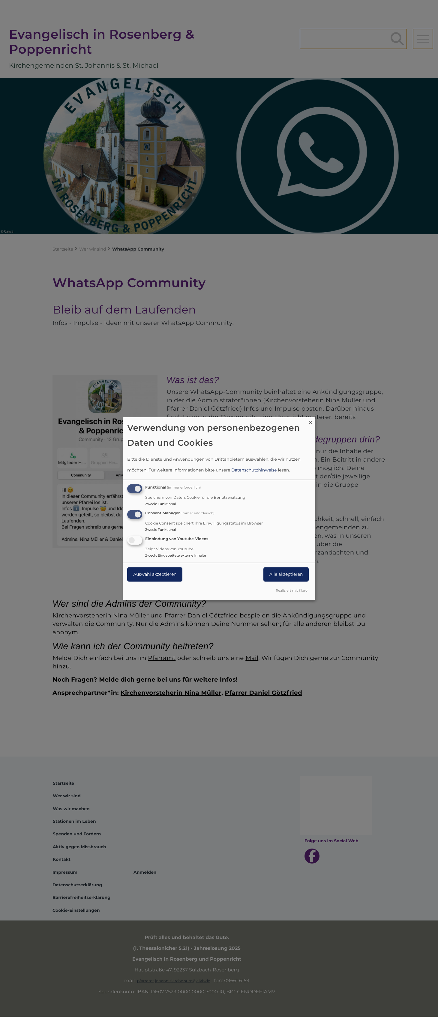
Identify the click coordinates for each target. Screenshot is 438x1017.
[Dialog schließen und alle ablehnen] (310, 420)
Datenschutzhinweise (254, 470)
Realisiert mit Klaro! (292, 590)
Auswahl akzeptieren (154, 574)
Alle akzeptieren (286, 574)
